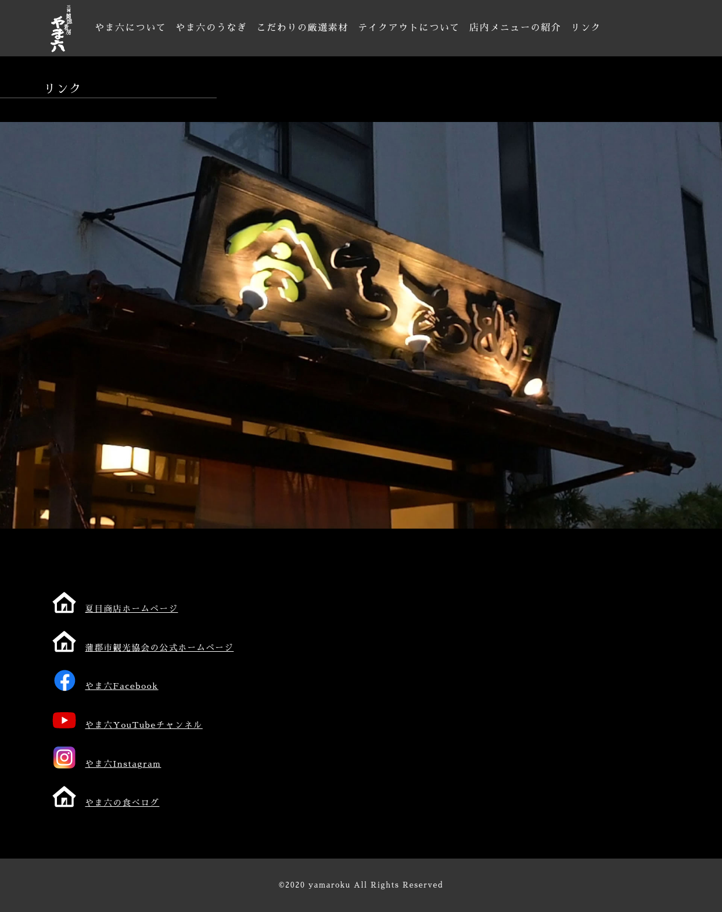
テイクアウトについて (409, 28)
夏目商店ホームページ (131, 609)
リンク (585, 28)
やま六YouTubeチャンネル (144, 725)
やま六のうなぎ (211, 28)
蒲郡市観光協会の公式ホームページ (159, 648)
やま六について (130, 28)
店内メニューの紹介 (515, 28)
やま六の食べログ (122, 803)
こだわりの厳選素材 (303, 28)
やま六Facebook (122, 686)
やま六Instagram (123, 764)
